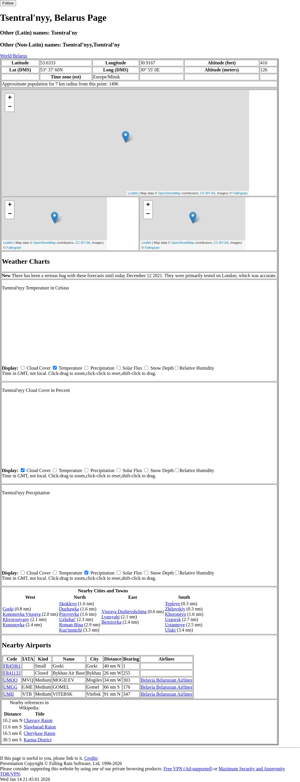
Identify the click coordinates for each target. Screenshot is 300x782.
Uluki (170, 629)
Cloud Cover (39, 368)
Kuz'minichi (70, 629)
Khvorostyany (16, 619)
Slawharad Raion (40, 726)
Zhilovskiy (175, 608)
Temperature (70, 368)
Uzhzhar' (67, 619)
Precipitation (102, 368)
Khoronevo (175, 614)
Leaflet (133, 193)
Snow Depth (162, 368)
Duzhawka (69, 608)
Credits (91, 758)
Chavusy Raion (38, 720)
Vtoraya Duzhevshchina (123, 611)
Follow (8, 3)
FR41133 (11, 672)
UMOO (10, 680)
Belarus (20, 55)
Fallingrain (240, 193)
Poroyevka (69, 614)
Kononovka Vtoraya (22, 614)
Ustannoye (175, 624)
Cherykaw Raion (39, 733)
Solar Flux (132, 368)
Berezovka (111, 622)
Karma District (38, 739)
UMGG (10, 687)
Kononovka (14, 624)
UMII (8, 694)
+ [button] (10, 98)
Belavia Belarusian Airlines (166, 680)
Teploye (172, 603)
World (6, 55)
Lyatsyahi (110, 616)
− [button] (10, 107)
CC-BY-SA (207, 193)
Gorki (8, 608)
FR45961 (12, 665)
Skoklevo (68, 603)
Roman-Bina (71, 624)
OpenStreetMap (169, 193)
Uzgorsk (173, 619)
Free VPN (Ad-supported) (187, 768)
